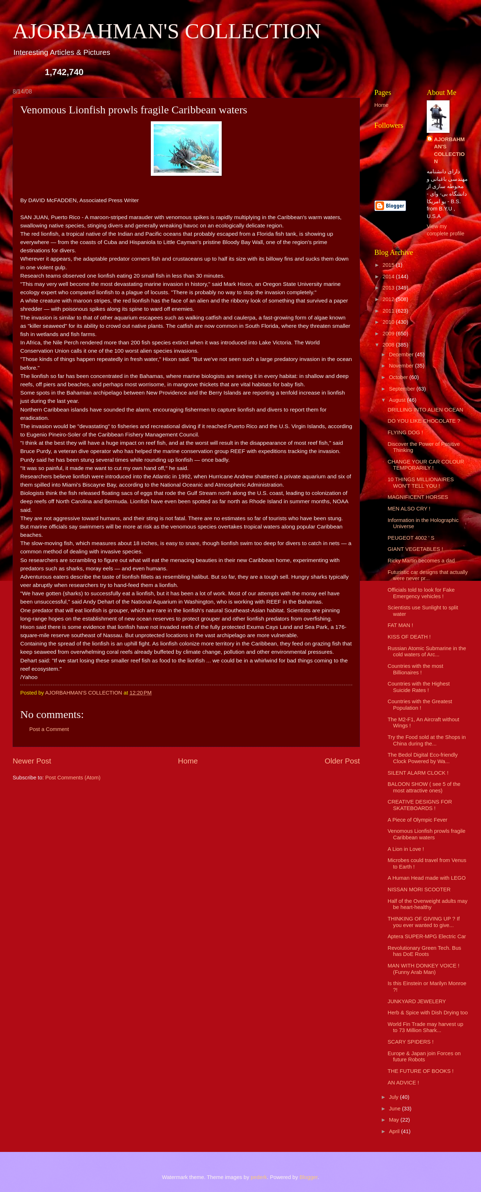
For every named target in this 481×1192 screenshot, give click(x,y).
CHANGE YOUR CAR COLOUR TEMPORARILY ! (426, 465)
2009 (389, 333)
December (402, 354)
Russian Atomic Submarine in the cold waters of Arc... (427, 651)
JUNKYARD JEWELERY (417, 1001)
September (402, 389)
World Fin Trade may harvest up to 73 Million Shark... (425, 1027)
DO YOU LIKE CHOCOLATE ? (424, 421)
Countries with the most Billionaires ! (415, 669)
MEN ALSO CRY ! (409, 509)
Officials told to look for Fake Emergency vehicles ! (421, 593)
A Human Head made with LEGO (427, 878)
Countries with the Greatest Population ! (420, 705)
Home (188, 761)
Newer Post (32, 761)
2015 (389, 265)
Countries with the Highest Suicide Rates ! (419, 687)
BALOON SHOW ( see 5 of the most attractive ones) (424, 787)
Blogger (308, 1177)
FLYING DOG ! (405, 432)
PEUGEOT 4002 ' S (411, 538)
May (394, 1120)
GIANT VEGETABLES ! (415, 549)
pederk (259, 1177)
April (395, 1131)
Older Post (342, 761)
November (402, 366)
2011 (389, 311)
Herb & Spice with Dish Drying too (428, 1012)
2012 (389, 299)
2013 (389, 288)
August (398, 400)
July (394, 1097)
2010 (389, 322)
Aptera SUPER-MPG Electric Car (427, 936)
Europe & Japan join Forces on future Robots (424, 1056)
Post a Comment (49, 729)
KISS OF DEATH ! (409, 637)
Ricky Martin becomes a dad (421, 561)
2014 (389, 276)
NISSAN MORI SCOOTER (419, 889)
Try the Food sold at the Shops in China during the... (427, 740)
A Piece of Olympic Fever (417, 820)
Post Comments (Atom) (73, 777)
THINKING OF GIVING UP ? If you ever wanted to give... (424, 922)
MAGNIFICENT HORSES (418, 497)
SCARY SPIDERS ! (411, 1042)
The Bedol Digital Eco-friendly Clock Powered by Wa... (423, 758)
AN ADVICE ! (403, 1083)
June (395, 1108)
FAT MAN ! (400, 625)
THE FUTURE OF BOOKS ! (421, 1071)
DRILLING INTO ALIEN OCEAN (425, 410)
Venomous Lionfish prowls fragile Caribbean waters (426, 834)
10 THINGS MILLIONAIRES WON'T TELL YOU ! (421, 483)
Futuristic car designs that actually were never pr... (428, 575)
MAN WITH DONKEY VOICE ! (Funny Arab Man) (423, 969)
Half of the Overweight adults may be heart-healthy (428, 904)
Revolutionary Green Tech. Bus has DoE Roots (424, 951)
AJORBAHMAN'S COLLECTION (167, 31)
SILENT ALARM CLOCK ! (418, 773)
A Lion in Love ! (406, 849)
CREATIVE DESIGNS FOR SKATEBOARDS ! (420, 805)
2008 (389, 345)
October (399, 377)
